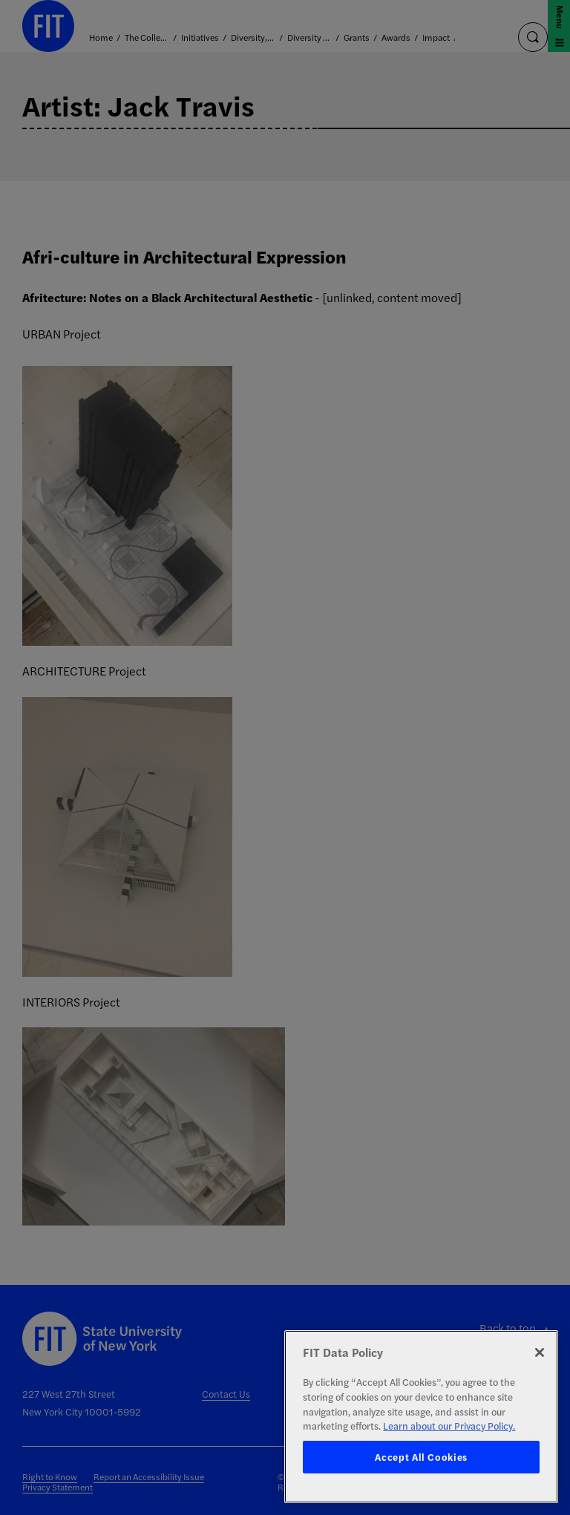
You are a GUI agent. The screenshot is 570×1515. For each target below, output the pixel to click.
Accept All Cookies (421, 1457)
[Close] (539, 1352)
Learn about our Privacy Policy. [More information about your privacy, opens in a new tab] (449, 1426)
